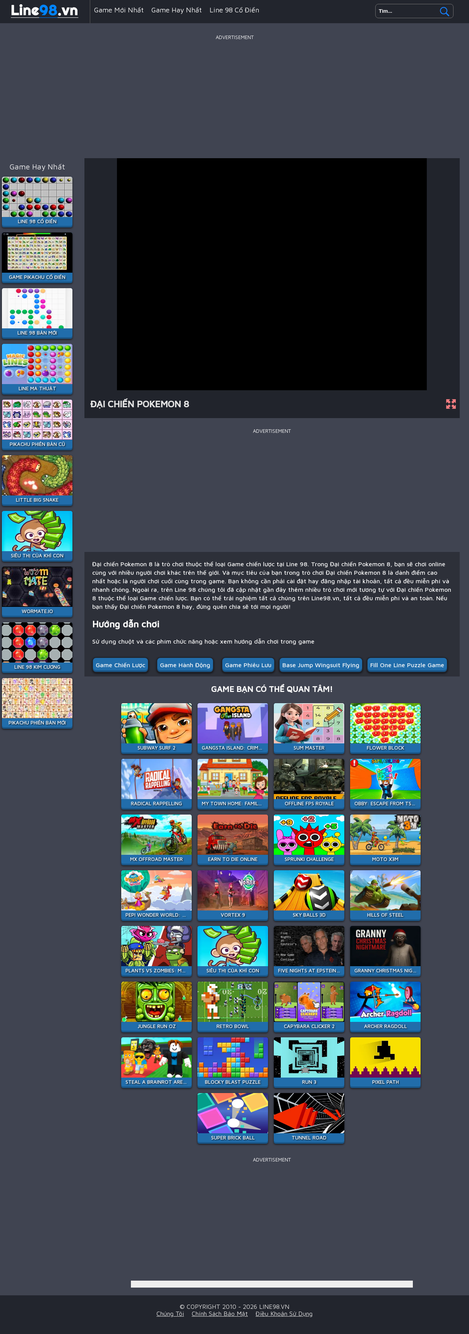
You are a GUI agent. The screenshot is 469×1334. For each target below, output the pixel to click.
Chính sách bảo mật (220, 1313)
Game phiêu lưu (248, 664)
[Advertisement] (234, 96)
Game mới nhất (119, 10)
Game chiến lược (120, 664)
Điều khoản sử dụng (284, 1313)
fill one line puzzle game (407, 664)
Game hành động (185, 664)
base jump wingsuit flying (320, 664)
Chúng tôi (170, 1313)
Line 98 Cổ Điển (234, 10)
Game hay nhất (176, 10)
